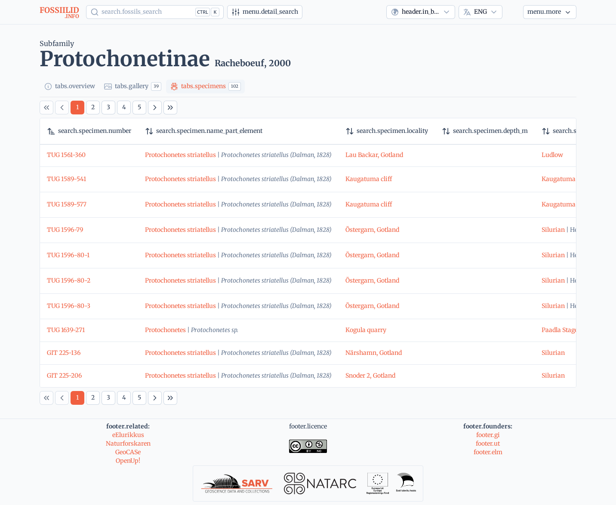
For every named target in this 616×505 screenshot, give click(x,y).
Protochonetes (165, 330)
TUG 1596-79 (65, 230)
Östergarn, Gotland (372, 230)
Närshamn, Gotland (373, 353)
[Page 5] (139, 107)
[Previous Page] (62, 107)
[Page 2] (93, 107)
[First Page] (46, 107)
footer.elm (488, 452)
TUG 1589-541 (66, 179)
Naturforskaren (128, 443)
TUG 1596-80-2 (68, 280)
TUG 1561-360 (66, 155)
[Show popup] (155, 12)
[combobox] (420, 12)
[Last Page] (170, 107)
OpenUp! (128, 461)
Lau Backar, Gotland (374, 155)
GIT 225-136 (63, 353)
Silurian (553, 230)
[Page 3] (108, 107)
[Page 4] (124, 107)
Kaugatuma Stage (567, 179)
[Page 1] (77, 107)
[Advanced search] (264, 12)
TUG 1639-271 (66, 330)
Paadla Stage (560, 330)
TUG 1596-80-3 (68, 306)
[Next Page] (155, 107)
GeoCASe (128, 452)
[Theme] (513, 12)
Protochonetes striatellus (180, 155)
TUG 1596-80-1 (68, 255)
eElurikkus (128, 435)
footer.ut (488, 443)
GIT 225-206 (64, 375)
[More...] (549, 12)
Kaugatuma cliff (368, 179)
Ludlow (552, 155)
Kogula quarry (365, 330)
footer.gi (488, 435)
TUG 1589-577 (66, 204)
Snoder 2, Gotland (370, 375)
